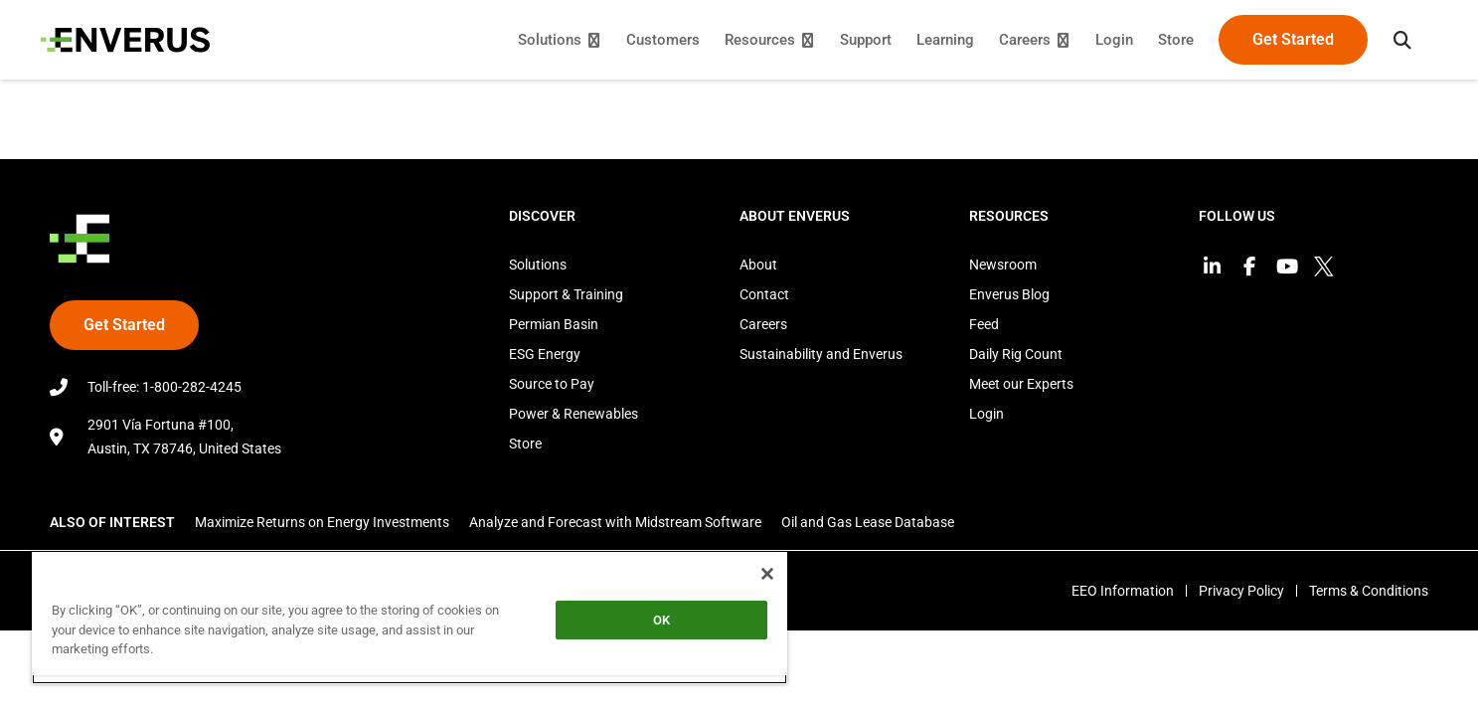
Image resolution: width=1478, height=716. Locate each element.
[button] (1393, 40)
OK (661, 620)
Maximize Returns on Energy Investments (322, 522)
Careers (763, 324)
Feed (984, 324)
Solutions (538, 264)
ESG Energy (544, 354)
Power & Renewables (573, 414)
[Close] (767, 574)
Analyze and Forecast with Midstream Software (615, 522)
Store (525, 443)
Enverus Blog (1009, 294)
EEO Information (1111, 591)
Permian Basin (553, 324)
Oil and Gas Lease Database (867, 522)
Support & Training (566, 294)
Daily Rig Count (1016, 354)
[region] (409, 617)
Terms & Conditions (1368, 591)
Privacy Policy (1235, 591)
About (758, 264)
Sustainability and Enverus (821, 354)
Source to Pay (551, 384)
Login (986, 414)
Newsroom (1003, 264)
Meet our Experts (1021, 384)
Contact (764, 294)
